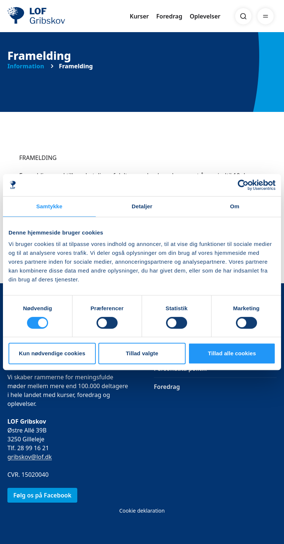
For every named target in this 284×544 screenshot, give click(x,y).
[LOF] (61, 16)
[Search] (243, 16)
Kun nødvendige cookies (52, 353)
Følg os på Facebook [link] (42, 495)
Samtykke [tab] (49, 206)
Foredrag (169, 16)
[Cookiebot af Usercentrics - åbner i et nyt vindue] (243, 185)
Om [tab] (234, 206)
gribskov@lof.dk (29, 457)
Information (25, 66)
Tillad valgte (142, 353)
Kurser (139, 16)
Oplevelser (205, 16)
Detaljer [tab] (142, 206)
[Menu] (265, 16)
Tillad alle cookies (232, 353)
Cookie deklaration (142, 510)
